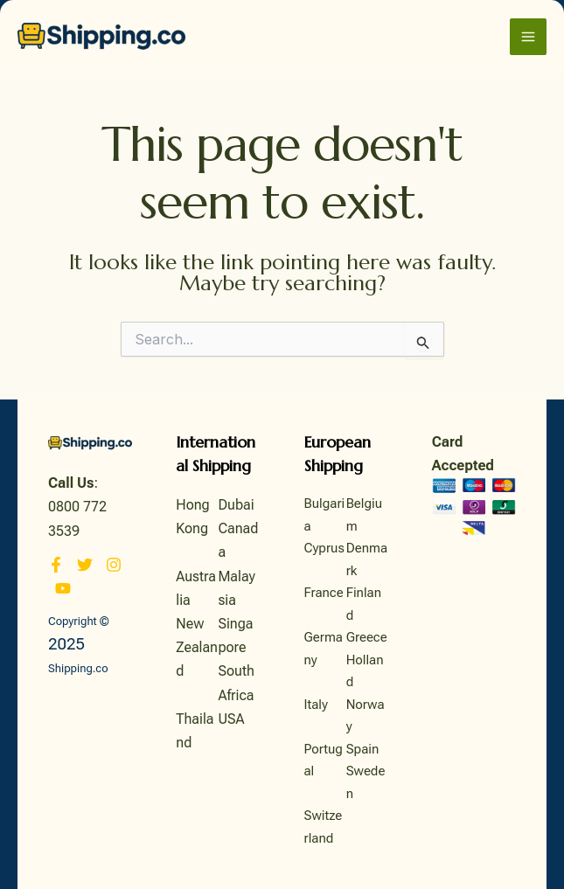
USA (231, 719)
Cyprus (324, 548)
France (324, 593)
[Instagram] (114, 565)
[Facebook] (56, 565)
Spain (362, 749)
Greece (366, 637)
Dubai (236, 505)
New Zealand (197, 647)
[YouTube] (63, 588)
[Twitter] (85, 565)
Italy (316, 704)
